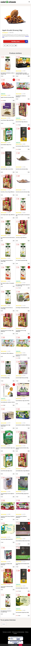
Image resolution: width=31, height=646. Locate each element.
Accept (20, 645)
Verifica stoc (19, 41)
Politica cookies (14, 645)
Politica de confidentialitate (18, 632)
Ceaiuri (3, 624)
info (13, 76)
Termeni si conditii (7, 632)
